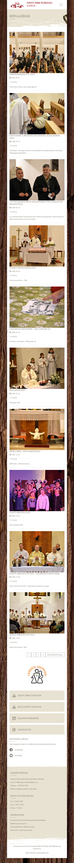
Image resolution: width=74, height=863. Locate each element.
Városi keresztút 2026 (22, 74)
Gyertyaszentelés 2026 (23, 267)
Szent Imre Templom (29, 695)
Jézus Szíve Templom (29, 706)
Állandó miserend (28, 718)
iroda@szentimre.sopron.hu (25, 789)
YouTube (18, 755)
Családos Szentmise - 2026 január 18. (30, 329)
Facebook (18, 750)
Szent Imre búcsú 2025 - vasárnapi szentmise (35, 573)
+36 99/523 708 (22, 785)
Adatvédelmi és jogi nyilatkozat (37, 853)
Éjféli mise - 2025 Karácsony (25, 451)
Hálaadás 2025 (18, 390)
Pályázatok (24, 729)
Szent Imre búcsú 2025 (22, 634)
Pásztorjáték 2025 (20, 512)
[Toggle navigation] (61, 4)
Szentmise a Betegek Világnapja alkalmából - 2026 (35, 136)
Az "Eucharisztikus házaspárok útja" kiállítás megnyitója (36, 203)
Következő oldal (55, 655)
